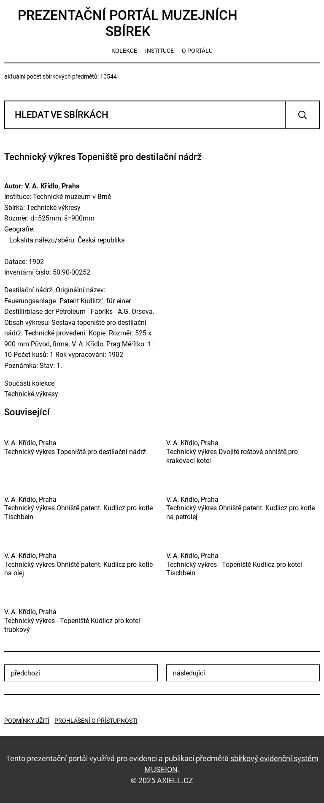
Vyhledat (302, 115)
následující (189, 673)
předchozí (25, 673)
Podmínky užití (26, 720)
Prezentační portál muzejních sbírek (128, 23)
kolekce (124, 50)
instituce (159, 50)
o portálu (197, 50)
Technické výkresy (31, 394)
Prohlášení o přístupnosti (96, 720)
